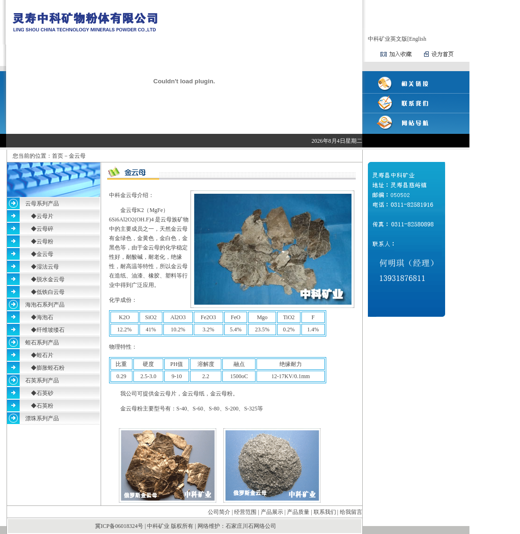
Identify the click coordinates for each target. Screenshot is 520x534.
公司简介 (219, 512)
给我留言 (351, 512)
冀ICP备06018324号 (120, 526)
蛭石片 (45, 355)
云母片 (45, 216)
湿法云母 (48, 266)
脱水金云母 (51, 279)
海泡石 (45, 317)
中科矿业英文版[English (397, 39)
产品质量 (298, 512)
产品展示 (272, 512)
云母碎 (45, 229)
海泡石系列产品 (45, 304)
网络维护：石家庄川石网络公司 (237, 526)
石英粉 (45, 405)
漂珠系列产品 (42, 418)
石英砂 (45, 393)
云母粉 (45, 241)
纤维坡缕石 (51, 330)
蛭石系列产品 (42, 342)
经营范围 (245, 512)
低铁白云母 (51, 292)
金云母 (45, 254)
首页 (57, 156)
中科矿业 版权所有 (170, 526)
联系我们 (325, 512)
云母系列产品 (42, 203)
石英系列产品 (42, 380)
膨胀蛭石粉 (51, 368)
